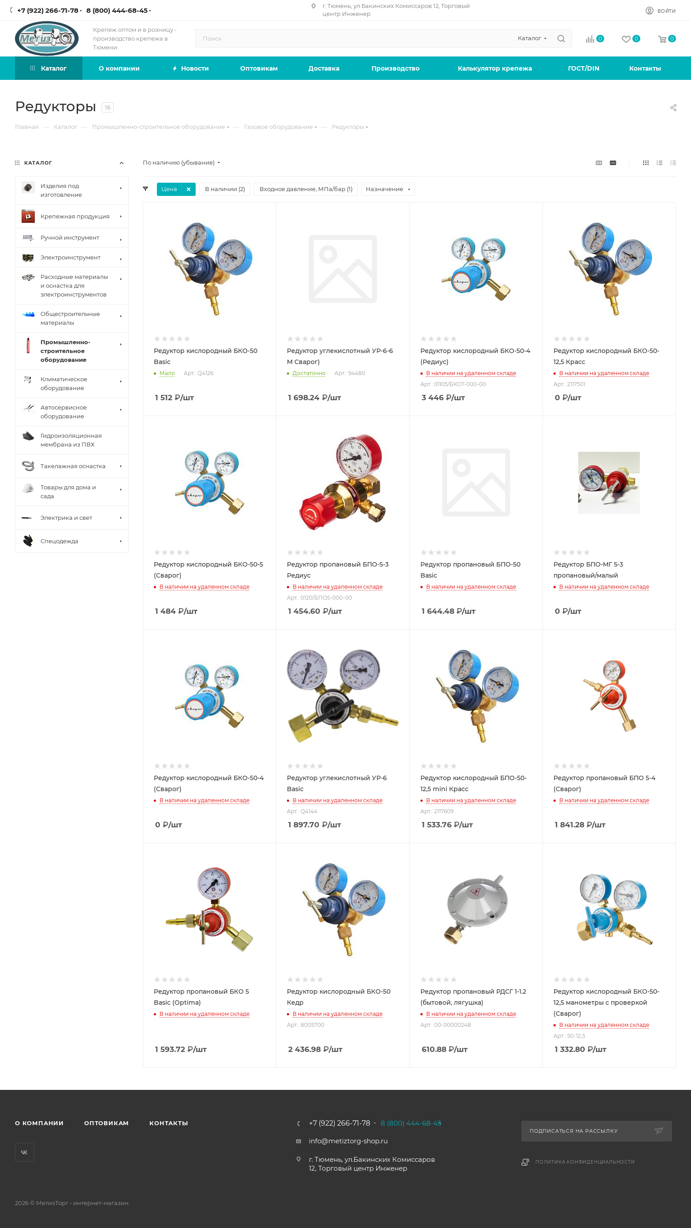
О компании (39, 1123)
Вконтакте (24, 1152)
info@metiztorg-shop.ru (348, 1141)
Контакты (168, 1123)
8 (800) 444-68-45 (117, 10)
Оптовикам (106, 1123)
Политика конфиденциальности (585, 1162)
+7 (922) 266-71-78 (47, 10)
